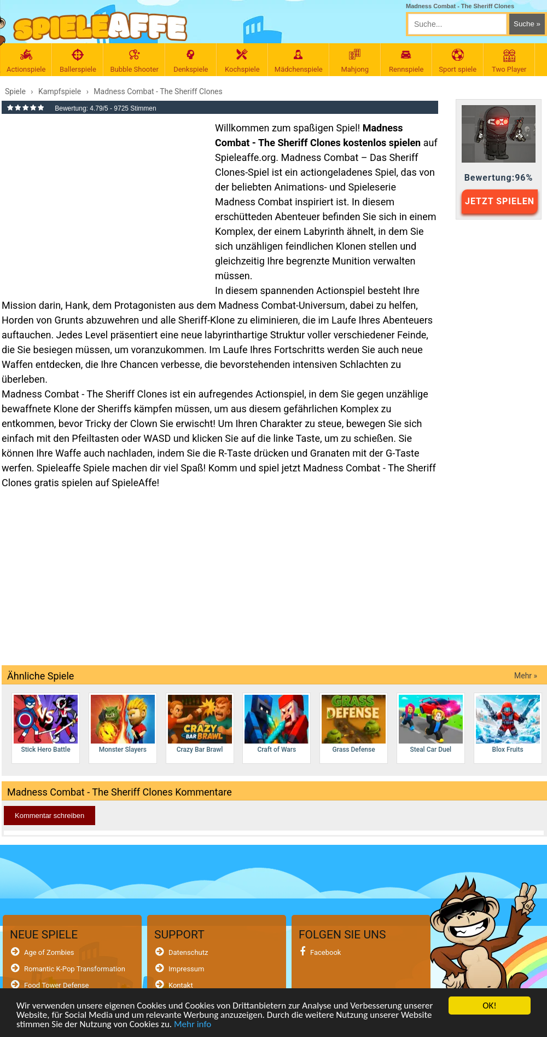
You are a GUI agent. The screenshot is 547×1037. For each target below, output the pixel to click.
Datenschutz (188, 952)
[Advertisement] (103, 199)
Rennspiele (406, 61)
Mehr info (192, 1024)
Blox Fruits (508, 724)
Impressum (186, 969)
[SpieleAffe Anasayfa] (100, 26)
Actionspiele (26, 61)
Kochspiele (242, 61)
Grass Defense (354, 724)
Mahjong (355, 61)
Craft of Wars (277, 724)
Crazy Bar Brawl (200, 724)
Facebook (325, 952)
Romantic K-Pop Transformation (74, 969)
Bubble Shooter (134, 61)
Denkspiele (191, 61)
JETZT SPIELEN (499, 201)
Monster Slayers (123, 724)
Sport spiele (458, 61)
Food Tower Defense (56, 985)
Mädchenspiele (299, 61)
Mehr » (525, 675)
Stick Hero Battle (46, 724)
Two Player (509, 61)
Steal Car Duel (431, 724)
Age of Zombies (49, 952)
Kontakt (180, 985)
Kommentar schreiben (49, 815)
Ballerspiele (78, 61)
